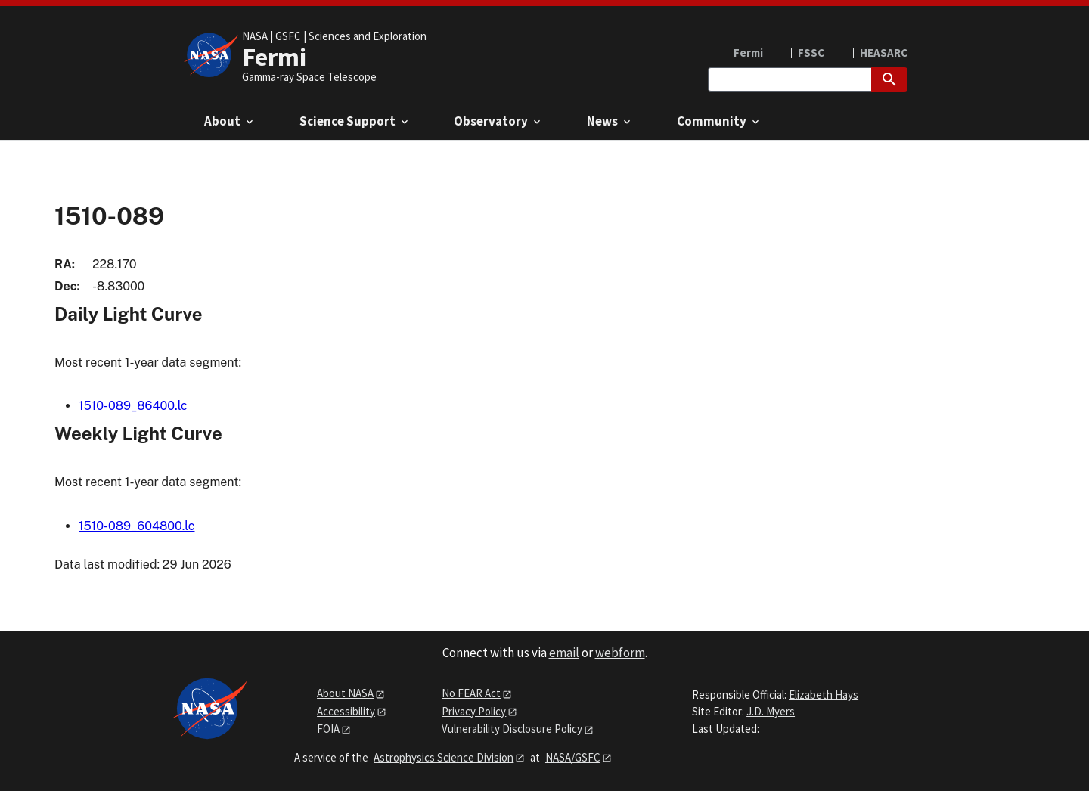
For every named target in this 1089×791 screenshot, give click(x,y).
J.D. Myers (770, 711)
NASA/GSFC (572, 757)
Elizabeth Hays (823, 694)
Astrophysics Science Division (443, 757)
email (564, 652)
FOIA (328, 728)
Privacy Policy (474, 711)
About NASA (345, 693)
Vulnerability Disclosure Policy (512, 728)
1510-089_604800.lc (136, 526)
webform (620, 652)
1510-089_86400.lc (133, 406)
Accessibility (346, 711)
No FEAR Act (471, 693)
